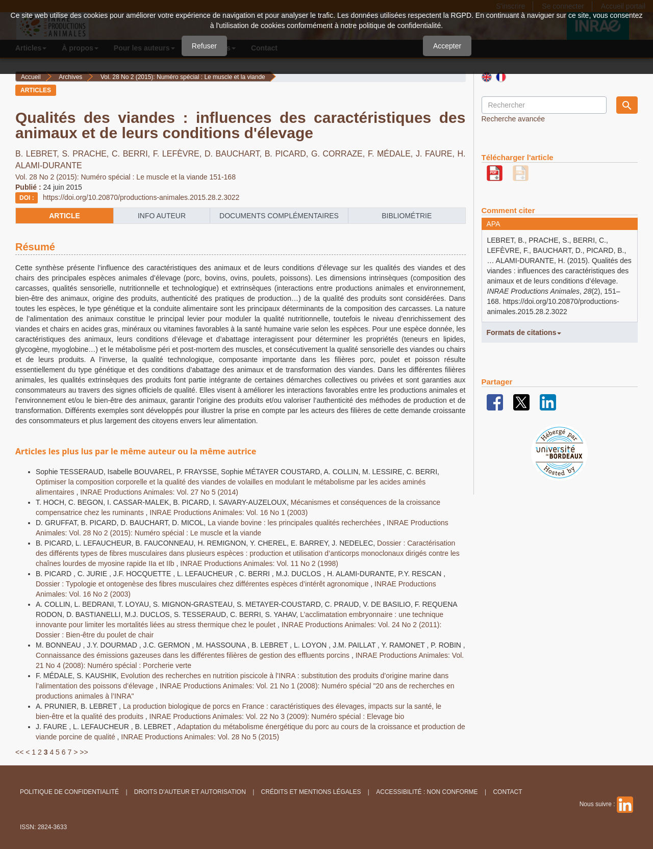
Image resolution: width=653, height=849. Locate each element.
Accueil (31, 77)
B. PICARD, (288, 153)
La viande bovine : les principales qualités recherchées (295, 523)
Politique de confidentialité (69, 791)
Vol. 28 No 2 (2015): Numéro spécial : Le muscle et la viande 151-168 (125, 177)
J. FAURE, (437, 153)
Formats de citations (524, 332)
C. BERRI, (132, 153)
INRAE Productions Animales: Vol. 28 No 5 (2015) (200, 737)
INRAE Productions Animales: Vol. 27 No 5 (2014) (159, 492)
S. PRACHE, (87, 153)
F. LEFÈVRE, (179, 153)
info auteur (162, 216)
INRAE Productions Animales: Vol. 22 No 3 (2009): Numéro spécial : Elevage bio (277, 716)
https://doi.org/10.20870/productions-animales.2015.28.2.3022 (141, 197)
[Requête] (544, 105)
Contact (507, 791)
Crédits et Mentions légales (311, 791)
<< (19, 752)
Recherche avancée (513, 119)
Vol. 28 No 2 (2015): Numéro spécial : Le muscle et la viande (183, 77)
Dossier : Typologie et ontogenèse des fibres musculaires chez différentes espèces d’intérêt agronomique (203, 584)
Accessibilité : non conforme (427, 791)
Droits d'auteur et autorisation (190, 791)
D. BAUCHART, (235, 153)
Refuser (204, 46)
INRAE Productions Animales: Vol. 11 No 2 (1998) (259, 563)
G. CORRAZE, (339, 153)
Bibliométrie (407, 216)
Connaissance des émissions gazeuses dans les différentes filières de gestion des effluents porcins (193, 655)
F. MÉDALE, (392, 153)
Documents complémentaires (279, 216)
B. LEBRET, (38, 153)
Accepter (447, 46)
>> (84, 752)
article (64, 216)
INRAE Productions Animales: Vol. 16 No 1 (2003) (228, 512)
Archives (70, 77)
